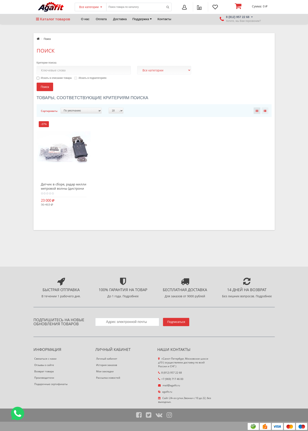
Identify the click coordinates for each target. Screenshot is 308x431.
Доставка (120, 19)
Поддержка (142, 19)
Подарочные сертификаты (51, 384)
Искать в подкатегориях (90, 77)
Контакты (164, 19)
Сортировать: (49, 111)
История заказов (106, 365)
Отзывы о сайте (44, 365)
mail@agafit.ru (169, 385)
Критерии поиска (47, 62)
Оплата (101, 19)
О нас (85, 19)
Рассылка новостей (108, 378)
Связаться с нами (45, 358)
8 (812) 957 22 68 (170, 372)
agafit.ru (165, 391)
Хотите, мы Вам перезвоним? (243, 21)
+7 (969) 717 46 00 (170, 379)
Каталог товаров (53, 19)
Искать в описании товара (54, 77)
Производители (44, 378)
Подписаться (176, 322)
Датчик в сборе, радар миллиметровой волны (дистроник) (63, 188)
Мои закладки (105, 371)
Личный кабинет (106, 358)
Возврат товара (44, 371)
